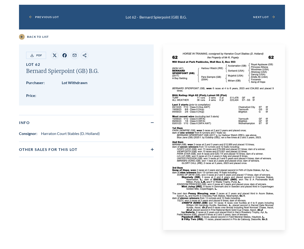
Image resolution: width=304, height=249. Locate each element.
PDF (36, 55)
